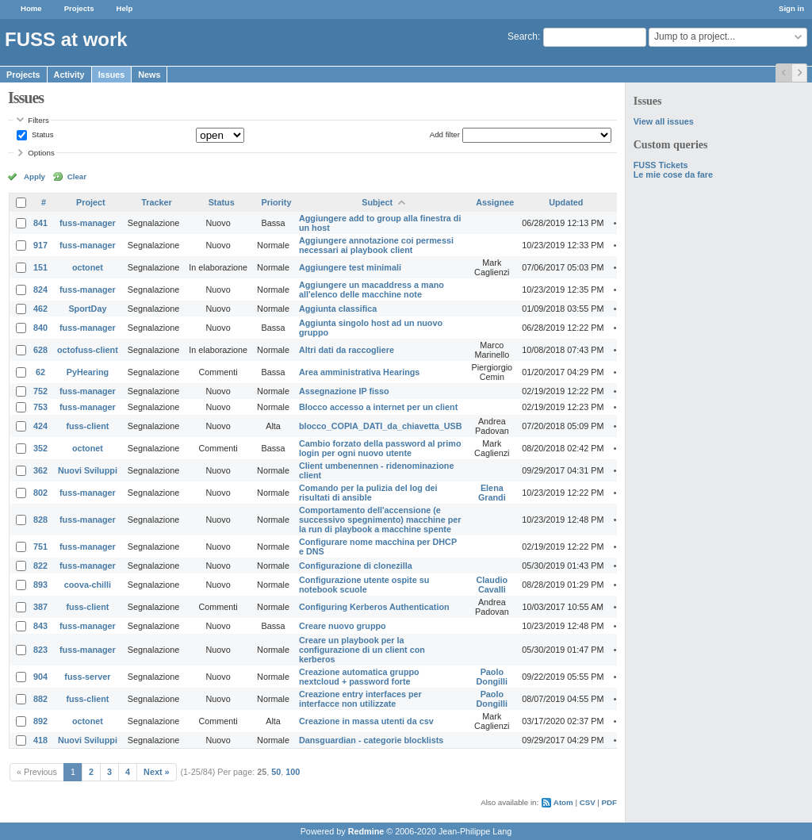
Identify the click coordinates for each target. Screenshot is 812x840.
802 (40, 492)
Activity (69, 74)
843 (40, 626)
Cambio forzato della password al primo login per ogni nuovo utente (380, 448)
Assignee (495, 202)
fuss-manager (87, 223)
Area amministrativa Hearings (359, 372)
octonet (87, 267)
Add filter (445, 134)
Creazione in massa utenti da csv (366, 721)
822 (40, 565)
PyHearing (88, 372)
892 (40, 721)
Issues (111, 74)
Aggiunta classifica (338, 308)
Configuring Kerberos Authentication (374, 607)
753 (40, 407)
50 (276, 772)
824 (40, 289)
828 (40, 519)
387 (40, 607)
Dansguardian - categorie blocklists (371, 740)
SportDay (87, 308)
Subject (377, 202)
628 (40, 350)
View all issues (664, 121)
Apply (34, 176)
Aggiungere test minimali (350, 267)
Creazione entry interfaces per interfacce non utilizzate (360, 698)
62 (40, 372)
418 (40, 740)
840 (40, 327)
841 (40, 223)
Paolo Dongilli (492, 676)
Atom (563, 802)
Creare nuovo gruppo (342, 626)
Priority (277, 202)
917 (40, 245)
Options (41, 152)
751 (40, 546)
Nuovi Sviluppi (87, 470)
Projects (79, 8)
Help (125, 8)
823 (40, 649)
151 (40, 267)
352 (40, 448)
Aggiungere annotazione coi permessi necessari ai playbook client (376, 245)
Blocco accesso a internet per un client (378, 407)
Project (90, 202)
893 (40, 584)
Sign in (791, 8)
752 (40, 391)
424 (40, 426)
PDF (609, 802)
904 (40, 676)
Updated (566, 202)
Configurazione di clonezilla (355, 565)
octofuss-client (87, 350)
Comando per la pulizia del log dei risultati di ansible (368, 492)
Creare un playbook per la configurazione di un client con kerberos (362, 649)
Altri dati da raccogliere (346, 350)
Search (523, 36)
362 (40, 470)
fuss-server (87, 676)
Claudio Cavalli (492, 584)
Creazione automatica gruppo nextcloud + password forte (359, 676)
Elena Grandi (492, 492)
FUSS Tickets (661, 165)
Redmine (366, 831)
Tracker (156, 202)
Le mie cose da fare (673, 174)
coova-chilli (87, 584)
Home (31, 8)
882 (40, 699)
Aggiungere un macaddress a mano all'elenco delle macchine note (371, 289)
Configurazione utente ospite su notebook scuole (364, 584)
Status (41, 134)
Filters (38, 120)
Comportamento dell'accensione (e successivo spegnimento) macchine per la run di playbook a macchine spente (380, 519)
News (149, 74)
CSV (588, 802)
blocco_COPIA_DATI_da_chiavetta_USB (380, 426)
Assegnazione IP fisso (344, 391)
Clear (76, 176)
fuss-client (87, 426)
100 (292, 772)
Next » (156, 772)
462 (40, 308)
